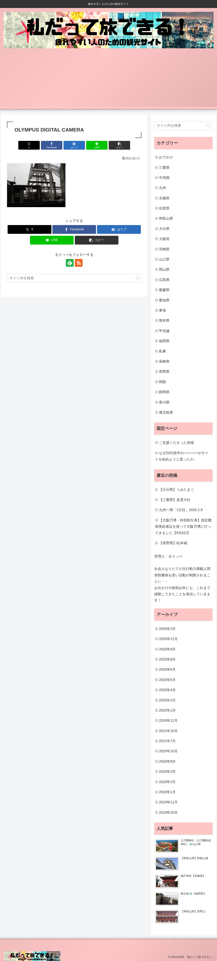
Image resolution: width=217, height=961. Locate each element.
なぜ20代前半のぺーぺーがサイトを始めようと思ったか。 (181, 456)
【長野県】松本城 (173, 543)
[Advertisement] (108, 79)
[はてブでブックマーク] (74, 145)
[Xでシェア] (29, 145)
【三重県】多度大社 (175, 500)
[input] (74, 278)
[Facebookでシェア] (52, 145)
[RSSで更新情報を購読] (79, 263)
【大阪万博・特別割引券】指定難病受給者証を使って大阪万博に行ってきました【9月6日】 (183, 526)
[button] (119, 145)
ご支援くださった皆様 (176, 443)
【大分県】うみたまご (176, 490)
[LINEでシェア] (97, 145)
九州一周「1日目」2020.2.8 (181, 510)
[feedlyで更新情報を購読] (70, 263)
